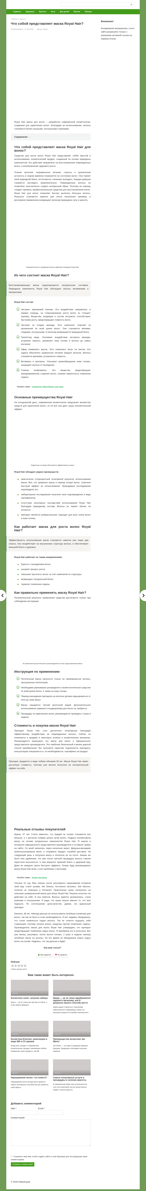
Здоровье (30, 12)
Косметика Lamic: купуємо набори (29, 998)
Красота (42, 12)
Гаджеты (17, 12)
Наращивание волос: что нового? (29, 1077)
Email (41, 1108)
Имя (14, 1108)
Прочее (77, 12)
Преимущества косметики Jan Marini (69, 1040)
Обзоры (88, 12)
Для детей (64, 12)
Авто (53, 12)
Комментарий (18, 1117)
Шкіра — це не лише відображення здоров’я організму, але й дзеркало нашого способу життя (71, 1000)
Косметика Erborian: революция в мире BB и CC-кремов (29, 1040)
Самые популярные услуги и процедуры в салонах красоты (69, 1078)
